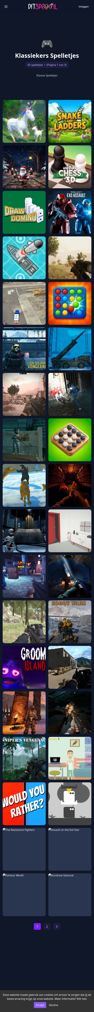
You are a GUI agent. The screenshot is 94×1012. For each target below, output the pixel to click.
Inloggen (84, 6)
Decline (53, 1005)
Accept (40, 1005)
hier (84, 999)
